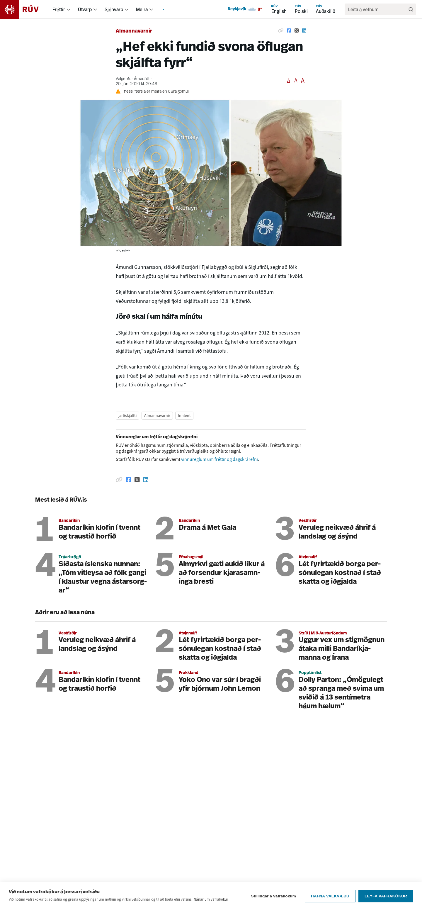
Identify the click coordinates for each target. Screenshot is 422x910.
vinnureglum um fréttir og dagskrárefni (219, 459)
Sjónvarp (114, 9)
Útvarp (85, 9)
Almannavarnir (134, 31)
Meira (142, 9)
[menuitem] (68, 9)
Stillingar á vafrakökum (273, 896)
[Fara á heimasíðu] (24, 9)
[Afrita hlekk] (280, 30)
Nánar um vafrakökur (211, 899)
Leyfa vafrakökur (386, 896)
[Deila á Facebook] (289, 30)
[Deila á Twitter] (297, 30)
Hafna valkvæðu (330, 896)
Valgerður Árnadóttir (134, 79)
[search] (377, 9)
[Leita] (411, 9)
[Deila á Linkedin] (304, 30)
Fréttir (58, 9)
